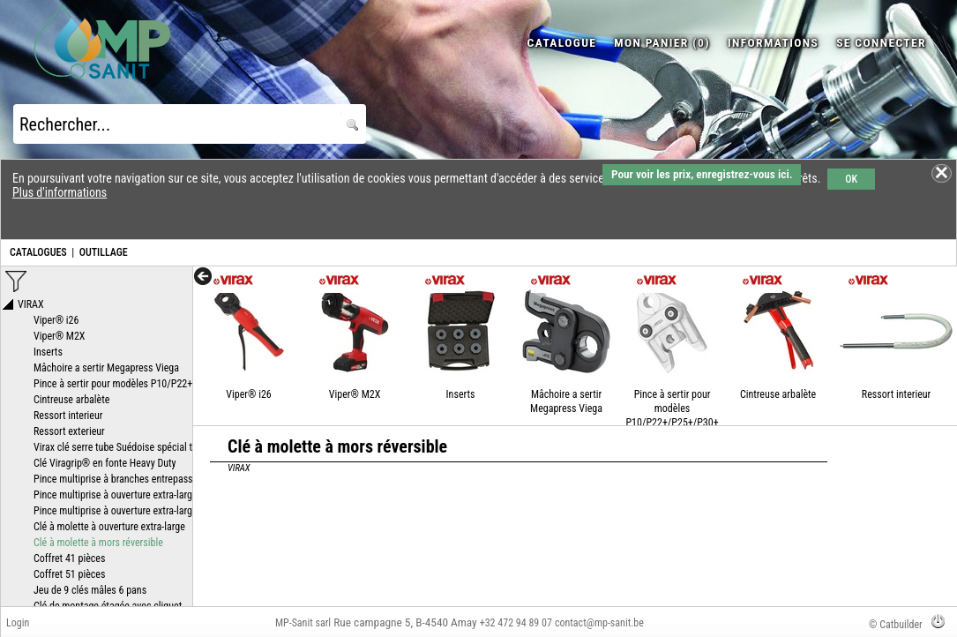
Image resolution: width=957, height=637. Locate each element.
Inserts (460, 394)
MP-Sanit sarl (303, 623)
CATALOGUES (38, 252)
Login (17, 623)
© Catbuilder (896, 624)
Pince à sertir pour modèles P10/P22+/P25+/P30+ (671, 408)
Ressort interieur (896, 394)
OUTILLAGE (103, 252)
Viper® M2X (354, 394)
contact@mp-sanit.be (599, 623)
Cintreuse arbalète (778, 394)
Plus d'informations (59, 192)
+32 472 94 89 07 (516, 623)
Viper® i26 (248, 394)
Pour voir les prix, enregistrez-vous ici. (701, 174)
